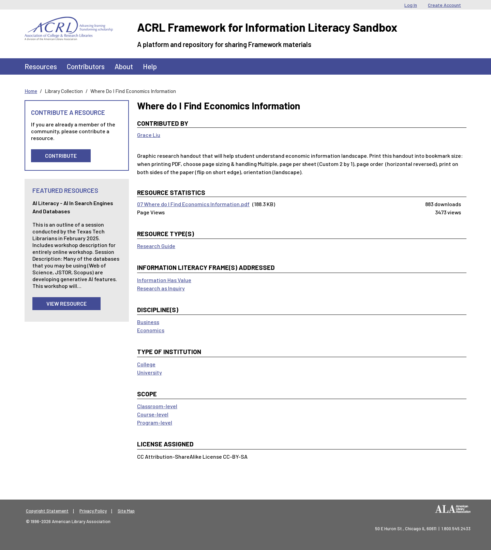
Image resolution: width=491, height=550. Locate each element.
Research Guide (156, 246)
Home (31, 91)
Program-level (154, 422)
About (124, 66)
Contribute (61, 155)
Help (150, 66)
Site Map (126, 511)
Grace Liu (148, 135)
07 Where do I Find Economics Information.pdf (193, 204)
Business (148, 322)
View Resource (66, 303)
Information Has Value (164, 280)
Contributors (86, 66)
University (149, 372)
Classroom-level (157, 406)
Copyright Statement (47, 511)
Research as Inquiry (161, 288)
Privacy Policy (93, 511)
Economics (150, 330)
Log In (410, 5)
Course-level (152, 414)
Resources (41, 66)
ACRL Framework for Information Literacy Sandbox (267, 27)
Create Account (444, 5)
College (146, 364)
